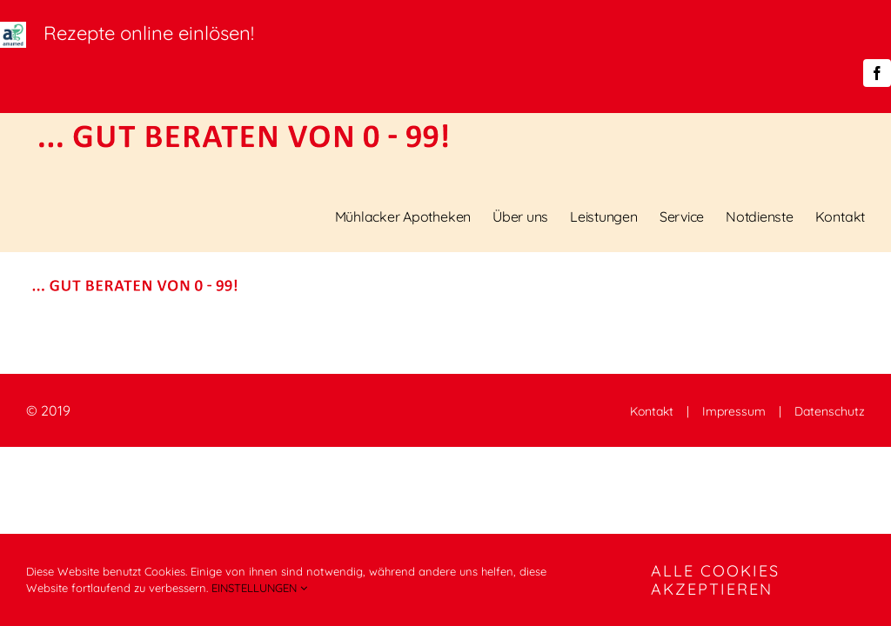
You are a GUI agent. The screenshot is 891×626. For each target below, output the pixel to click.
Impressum (734, 411)
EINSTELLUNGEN (259, 588)
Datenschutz (829, 411)
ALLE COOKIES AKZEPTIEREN (715, 580)
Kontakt (651, 411)
